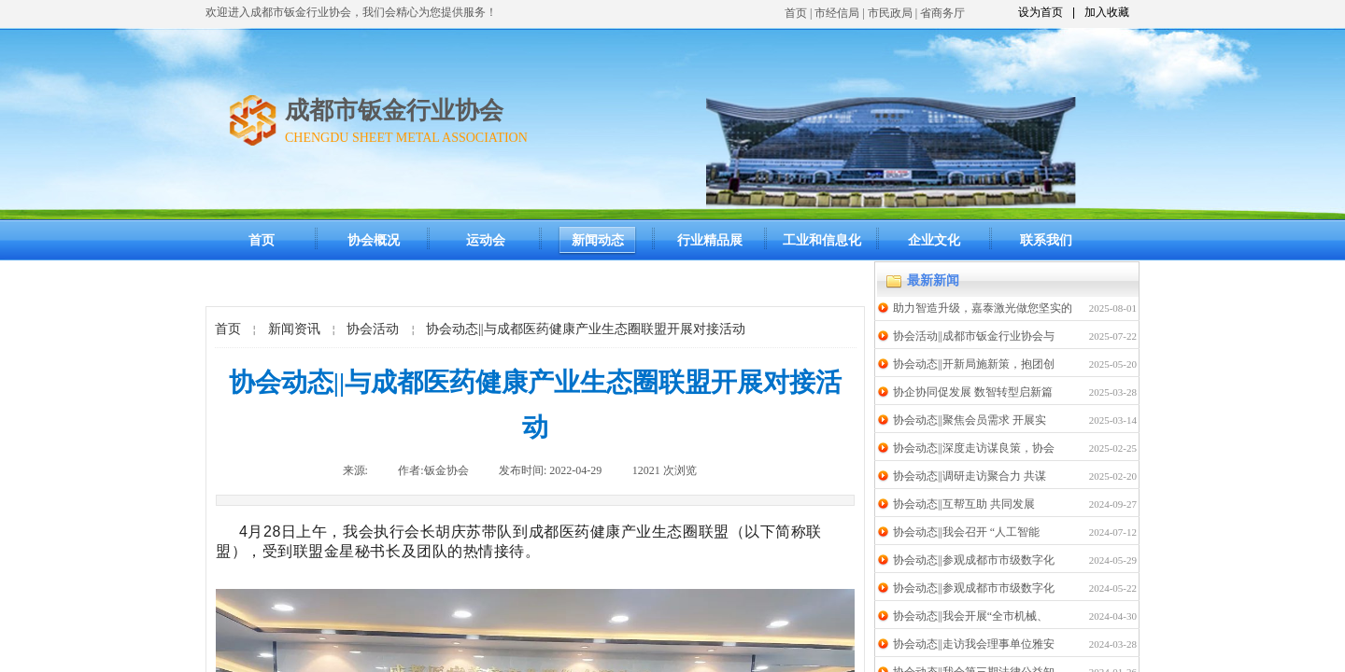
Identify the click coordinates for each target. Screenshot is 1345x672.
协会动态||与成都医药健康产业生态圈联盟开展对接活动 (585, 329)
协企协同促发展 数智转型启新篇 (973, 392)
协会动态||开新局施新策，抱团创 (974, 364)
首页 (796, 13)
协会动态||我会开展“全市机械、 (970, 616)
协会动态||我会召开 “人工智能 (966, 532)
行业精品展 (710, 240)
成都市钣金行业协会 (394, 110)
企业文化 (934, 240)
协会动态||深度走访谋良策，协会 (974, 448)
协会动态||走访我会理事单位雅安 (974, 644)
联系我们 (1046, 240)
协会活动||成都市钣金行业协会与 (974, 336)
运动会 (485, 240)
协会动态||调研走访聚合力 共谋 (969, 476)
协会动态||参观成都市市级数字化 (974, 560)
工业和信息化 (822, 240)
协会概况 (373, 240)
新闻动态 (598, 240)
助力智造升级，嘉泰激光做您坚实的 (982, 308)
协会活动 (373, 329)
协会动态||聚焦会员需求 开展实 (969, 420)
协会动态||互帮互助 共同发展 (964, 504)
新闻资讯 (294, 329)
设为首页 (1040, 12)
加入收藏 (1106, 12)
